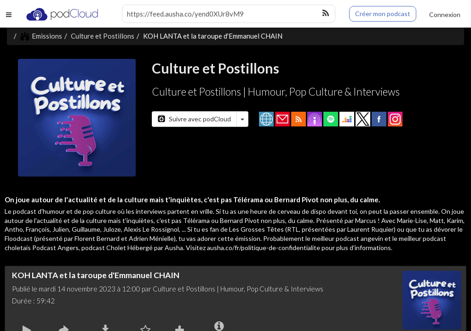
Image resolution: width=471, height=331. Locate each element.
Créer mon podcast (382, 13)
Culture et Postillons (102, 36)
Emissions (41, 36)
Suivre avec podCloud (194, 119)
